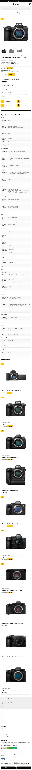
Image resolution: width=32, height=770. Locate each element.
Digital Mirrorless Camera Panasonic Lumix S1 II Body (12, 690)
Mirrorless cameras (24, 55)
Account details (5, 721)
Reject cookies (8, 767)
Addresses (4, 719)
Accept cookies (24, 767)
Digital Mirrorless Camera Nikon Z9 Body (10, 490)
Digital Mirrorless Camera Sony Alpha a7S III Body (11, 523)
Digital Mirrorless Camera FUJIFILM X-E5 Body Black (12, 590)
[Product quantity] (4, 74)
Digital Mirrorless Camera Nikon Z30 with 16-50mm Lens (13, 656)
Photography (11, 55)
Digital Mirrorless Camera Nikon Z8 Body (10, 424)
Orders (3, 715)
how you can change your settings (18, 764)
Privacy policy (5, 734)
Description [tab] (3, 111)
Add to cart (11, 74)
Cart (3, 717)
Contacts (4, 730)
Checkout (4, 723)
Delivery (3, 732)
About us (4, 728)
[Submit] (29, 8)
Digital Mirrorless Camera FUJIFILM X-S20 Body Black (12, 623)
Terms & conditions (6, 736)
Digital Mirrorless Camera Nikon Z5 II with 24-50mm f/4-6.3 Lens (14, 557)
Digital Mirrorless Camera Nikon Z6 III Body (10, 457)
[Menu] (1, 4)
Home (2, 55)
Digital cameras (17, 55)
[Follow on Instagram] (4, 759)
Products (5, 55)
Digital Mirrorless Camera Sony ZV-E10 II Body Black (12, 390)
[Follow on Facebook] (2, 759)
